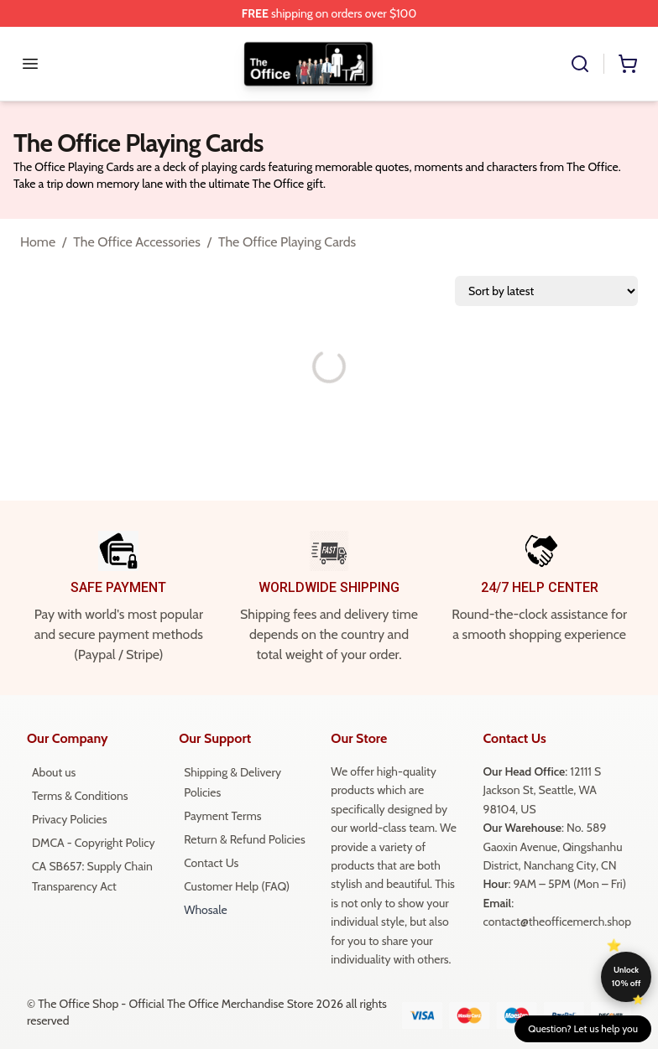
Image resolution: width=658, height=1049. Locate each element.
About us (54, 772)
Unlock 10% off (626, 976)
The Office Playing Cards (287, 242)
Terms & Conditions (80, 795)
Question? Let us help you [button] (583, 1028)
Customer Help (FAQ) (237, 886)
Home (37, 242)
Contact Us (211, 862)
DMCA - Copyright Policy (93, 842)
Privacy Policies (69, 819)
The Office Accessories (137, 242)
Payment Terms (222, 815)
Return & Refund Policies (245, 839)
